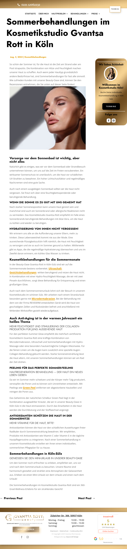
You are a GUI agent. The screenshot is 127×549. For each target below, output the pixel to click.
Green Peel (29, 387)
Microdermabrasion (43, 298)
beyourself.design (72, 537)
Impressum (54, 531)
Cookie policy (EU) (76, 531)
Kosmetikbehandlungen (35, 57)
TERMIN (115, 9)
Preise (94, 14)
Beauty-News (46, 22)
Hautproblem (58, 14)
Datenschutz (64, 531)
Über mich (44, 14)
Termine (111, 106)
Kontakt (60, 22)
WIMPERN (29, 22)
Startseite (30, 14)
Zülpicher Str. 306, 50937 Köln (66, 515)
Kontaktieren (28, 529)
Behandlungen (78, 14)
